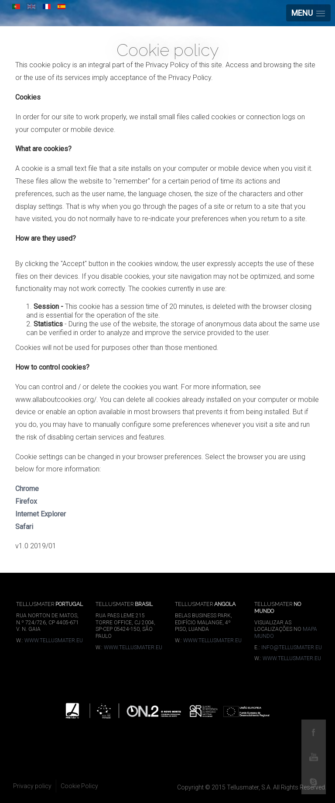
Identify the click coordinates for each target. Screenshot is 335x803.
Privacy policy (32, 785)
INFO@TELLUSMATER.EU (291, 647)
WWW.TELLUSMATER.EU (53, 640)
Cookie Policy (79, 785)
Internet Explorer (40, 514)
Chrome (27, 489)
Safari (24, 527)
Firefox (26, 501)
